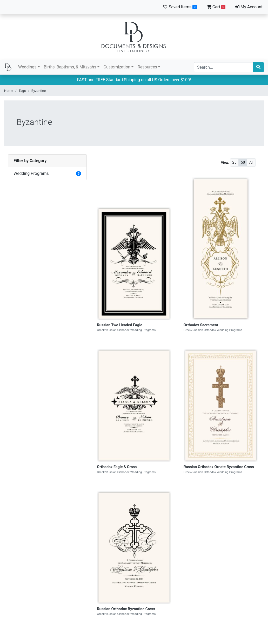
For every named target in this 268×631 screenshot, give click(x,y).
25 (234, 162)
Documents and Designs (134, 37)
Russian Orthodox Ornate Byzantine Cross (219, 467)
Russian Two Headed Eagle (119, 325)
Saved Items (180, 6)
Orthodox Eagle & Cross (117, 467)
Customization (117, 67)
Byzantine (38, 91)
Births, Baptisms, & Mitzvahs (70, 67)
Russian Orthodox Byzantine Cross (126, 609)
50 (243, 162)
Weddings (27, 67)
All (251, 162)
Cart (216, 6)
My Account (249, 6)
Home (8, 91)
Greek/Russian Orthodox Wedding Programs (126, 330)
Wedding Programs (31, 173)
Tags (22, 91)
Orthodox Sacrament (201, 325)
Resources (147, 67)
